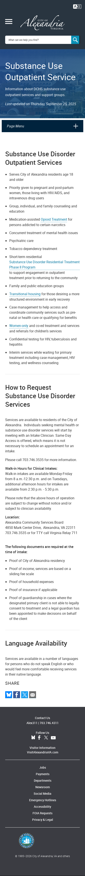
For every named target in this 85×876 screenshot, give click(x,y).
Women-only (18, 325)
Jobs (42, 767)
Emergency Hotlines (42, 800)
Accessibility (42, 806)
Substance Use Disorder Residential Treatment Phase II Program (44, 265)
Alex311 (32, 723)
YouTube (53, 737)
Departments (42, 780)
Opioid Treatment (54, 219)
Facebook (39, 737)
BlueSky (33, 737)
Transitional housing (25, 293)
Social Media (42, 793)
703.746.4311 (49, 723)
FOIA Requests (42, 813)
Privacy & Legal (42, 820)
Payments (42, 774)
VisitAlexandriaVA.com (42, 752)
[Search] (75, 40)
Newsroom (42, 787)
